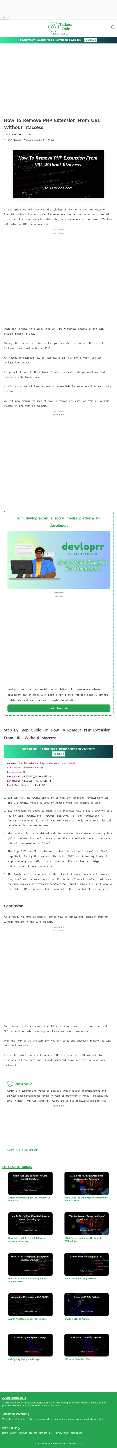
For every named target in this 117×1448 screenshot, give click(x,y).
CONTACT (23, 1433)
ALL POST (33, 1433)
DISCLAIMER (76, 1433)
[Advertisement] (58, 66)
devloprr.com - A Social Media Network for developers (58, 40)
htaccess (17, 140)
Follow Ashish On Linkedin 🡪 (24, 1150)
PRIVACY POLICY (62, 1433)
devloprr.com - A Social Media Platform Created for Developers (58, 751)
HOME (5, 1433)
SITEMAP (43, 1433)
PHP (10, 140)
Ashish (51, 140)
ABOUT (13, 1433)
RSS (50, 1433)
